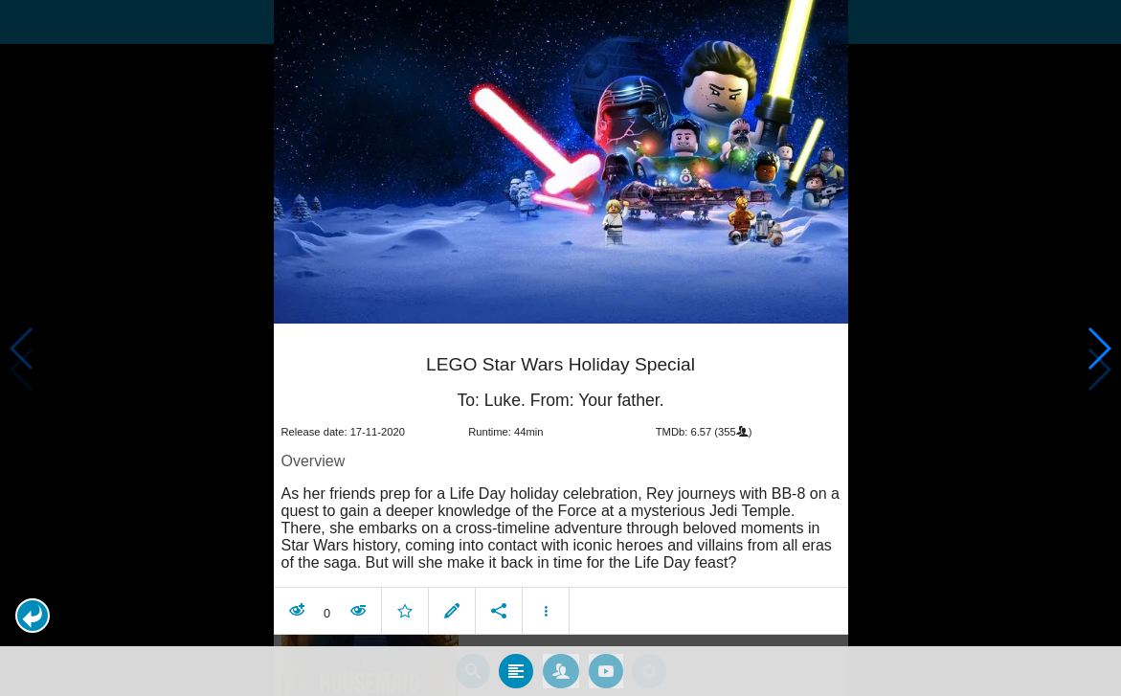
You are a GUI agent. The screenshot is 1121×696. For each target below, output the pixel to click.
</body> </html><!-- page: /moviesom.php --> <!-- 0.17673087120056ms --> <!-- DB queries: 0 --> (560, 348)
